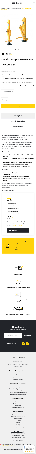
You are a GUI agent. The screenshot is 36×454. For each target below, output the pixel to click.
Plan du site (13, 451)
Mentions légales (18, 363)
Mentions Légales (21, 451)
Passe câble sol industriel (18, 402)
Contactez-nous (18, 366)
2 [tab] (18, 49)
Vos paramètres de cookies (18, 427)
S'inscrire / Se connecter (18, 414)
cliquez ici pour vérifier (8, 445)
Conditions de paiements (18, 376)
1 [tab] (16, 49)
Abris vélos (18, 405)
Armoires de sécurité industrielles (18, 392)
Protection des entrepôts (18, 407)
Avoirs (18, 422)
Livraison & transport (18, 377)
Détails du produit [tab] (18, 121)
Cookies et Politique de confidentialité (18, 364)
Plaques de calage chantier (18, 387)
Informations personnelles (18, 416)
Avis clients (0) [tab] (18, 126)
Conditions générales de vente (18, 374)
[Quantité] (4, 99)
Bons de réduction (18, 426)
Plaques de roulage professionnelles (18, 389)
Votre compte (18, 411)
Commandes (18, 420)
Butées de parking (18, 403)
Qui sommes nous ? (18, 361)
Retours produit (18, 418)
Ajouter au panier (18, 106)
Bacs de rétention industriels (18, 390)
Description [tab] (18, 116)
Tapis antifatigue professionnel (18, 394)
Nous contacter (12, 230)
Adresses (18, 424)
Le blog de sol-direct (18, 379)
